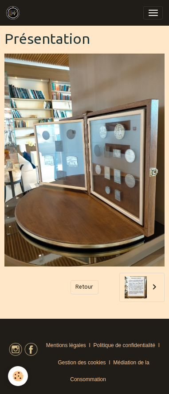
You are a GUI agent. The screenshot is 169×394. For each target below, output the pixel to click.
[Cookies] (18, 376)
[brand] (14, 12)
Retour (84, 287)
